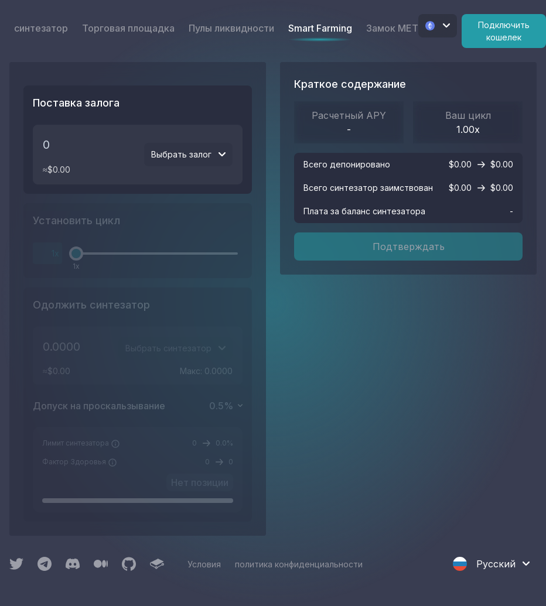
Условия (204, 564)
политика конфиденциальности (299, 564)
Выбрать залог (188, 154)
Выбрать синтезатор (175, 348)
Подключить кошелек (504, 31)
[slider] (76, 253)
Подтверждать (409, 246)
